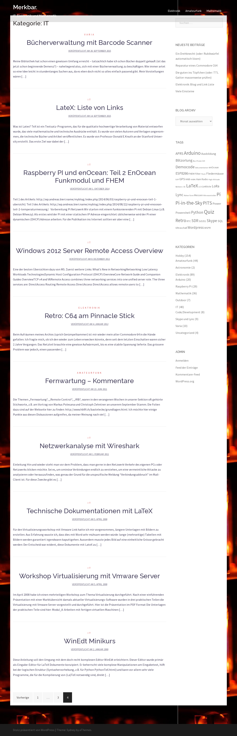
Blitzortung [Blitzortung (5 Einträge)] (184, 160)
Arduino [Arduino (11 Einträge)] (192, 153)
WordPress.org (185, 381)
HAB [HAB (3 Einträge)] (188, 179)
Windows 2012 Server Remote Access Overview (89, 250)
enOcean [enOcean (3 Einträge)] (214, 167)
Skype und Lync (185, 319)
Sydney (71, 730)
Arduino (180, 279)
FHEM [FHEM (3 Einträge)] (191, 173)
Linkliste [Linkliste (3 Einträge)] (206, 186)
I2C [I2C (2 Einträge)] (184, 187)
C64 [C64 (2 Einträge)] (203, 161)
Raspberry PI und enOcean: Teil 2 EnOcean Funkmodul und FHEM (89, 176)
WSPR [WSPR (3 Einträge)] (207, 227)
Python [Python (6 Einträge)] (197, 212)
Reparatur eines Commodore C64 (196, 65)
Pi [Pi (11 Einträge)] (219, 194)
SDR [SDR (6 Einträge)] (194, 220)
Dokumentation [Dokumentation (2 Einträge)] (201, 167)
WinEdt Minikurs (89, 641)
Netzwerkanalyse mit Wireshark (89, 446)
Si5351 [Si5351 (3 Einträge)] (202, 221)
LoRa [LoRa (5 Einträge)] (215, 186)
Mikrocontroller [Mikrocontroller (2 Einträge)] (209, 195)
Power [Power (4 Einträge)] (217, 203)
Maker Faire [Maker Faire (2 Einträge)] (188, 195)
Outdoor (181, 300)
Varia (89, 34)
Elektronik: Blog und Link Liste (195, 84)
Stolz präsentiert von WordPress (33, 730)
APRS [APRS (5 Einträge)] (179, 153)
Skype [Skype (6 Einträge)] (212, 220)
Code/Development (188, 312)
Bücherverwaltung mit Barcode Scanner (89, 42)
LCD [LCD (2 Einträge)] (200, 187)
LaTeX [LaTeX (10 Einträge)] (192, 186)
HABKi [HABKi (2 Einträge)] (193, 179)
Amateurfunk (193, 10)
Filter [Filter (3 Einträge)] (198, 173)
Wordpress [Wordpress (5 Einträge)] (196, 227)
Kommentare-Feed (188, 374)
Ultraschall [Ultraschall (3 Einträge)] (181, 227)
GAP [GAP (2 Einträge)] (177, 179)
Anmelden (182, 360)
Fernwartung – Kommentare (89, 381)
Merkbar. (25, 7)
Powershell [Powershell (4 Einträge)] (183, 213)
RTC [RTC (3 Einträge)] (189, 221)
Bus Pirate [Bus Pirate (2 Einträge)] (197, 161)
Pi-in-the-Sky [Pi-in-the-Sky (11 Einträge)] (189, 203)
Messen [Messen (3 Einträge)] (198, 195)
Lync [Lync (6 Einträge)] (179, 194)
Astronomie (183, 267)
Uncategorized (185, 333)
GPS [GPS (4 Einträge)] (182, 179)
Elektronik (174, 10)
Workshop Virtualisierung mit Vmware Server (89, 576)
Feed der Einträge (187, 367)
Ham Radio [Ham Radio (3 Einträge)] (202, 179)
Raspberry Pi (184, 286)
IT (89, 99)
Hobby (180, 255)
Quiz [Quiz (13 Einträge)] (209, 211)
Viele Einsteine (185, 91)
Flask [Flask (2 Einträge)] (203, 174)
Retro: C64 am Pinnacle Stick (90, 316)
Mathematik (214, 10)
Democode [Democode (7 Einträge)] (185, 166)
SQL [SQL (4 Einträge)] (220, 221)
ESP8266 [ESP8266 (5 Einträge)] (182, 173)
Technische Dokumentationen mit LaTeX (89, 511)
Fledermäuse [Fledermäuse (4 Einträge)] (215, 173)
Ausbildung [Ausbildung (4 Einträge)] (208, 154)
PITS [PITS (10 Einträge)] (207, 203)
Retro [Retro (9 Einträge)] (181, 220)
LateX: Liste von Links (89, 107)
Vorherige (23, 697)
